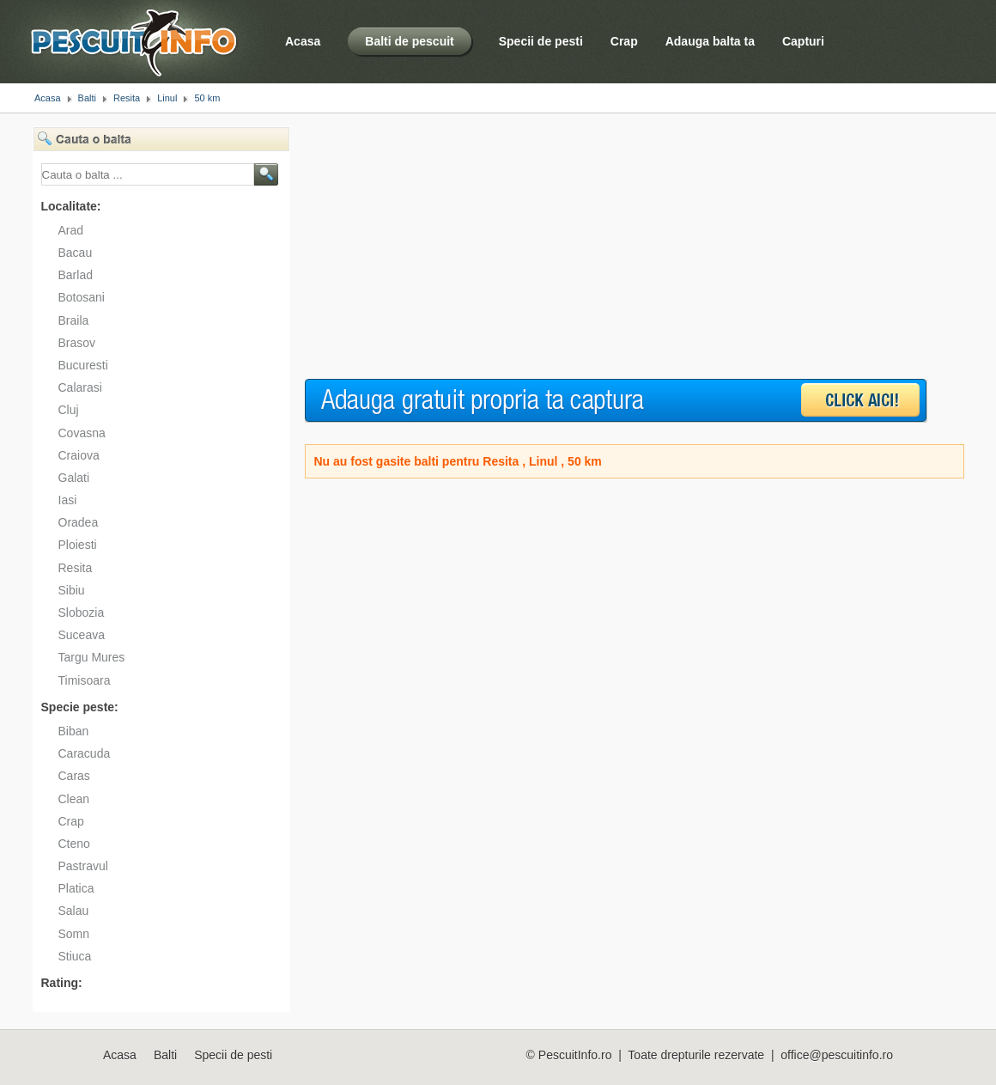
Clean (74, 799)
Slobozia (81, 612)
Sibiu (71, 590)
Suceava (81, 635)
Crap (624, 41)
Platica (76, 888)
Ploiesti (77, 545)
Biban (73, 731)
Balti (87, 98)
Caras (74, 776)
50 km (207, 98)
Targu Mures (91, 657)
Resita (126, 98)
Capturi (803, 41)
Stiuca (75, 956)
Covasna (82, 433)
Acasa (302, 41)
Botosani (81, 297)
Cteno (74, 843)
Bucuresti (83, 365)
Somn (74, 934)
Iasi (67, 500)
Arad (71, 230)
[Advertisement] (594, 246)
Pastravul (83, 866)
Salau (73, 910)
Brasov (77, 343)
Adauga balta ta (710, 41)
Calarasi (80, 387)
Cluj (68, 410)
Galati (74, 478)
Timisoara (84, 680)
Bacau (75, 252)
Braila (73, 320)
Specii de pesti (541, 41)
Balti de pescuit (409, 41)
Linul (167, 98)
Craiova (79, 455)
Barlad (75, 275)
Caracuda (84, 753)
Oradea (78, 522)
